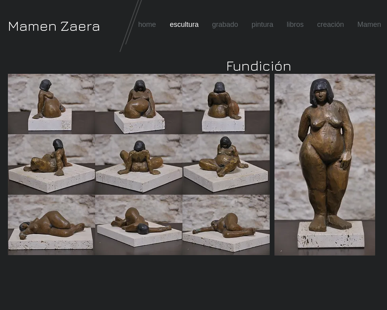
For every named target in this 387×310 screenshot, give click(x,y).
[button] (51, 104)
